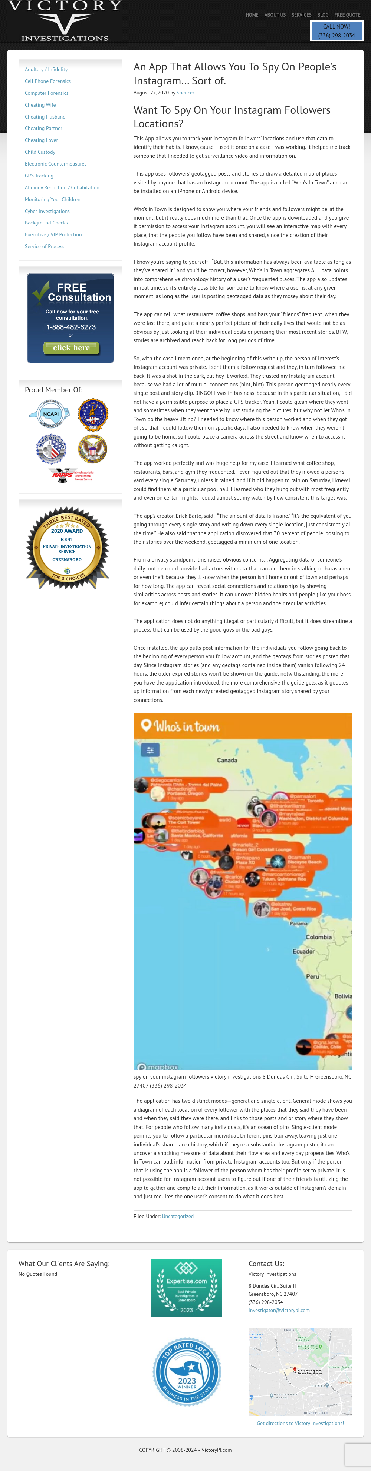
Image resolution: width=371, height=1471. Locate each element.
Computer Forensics (47, 93)
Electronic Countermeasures (55, 163)
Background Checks (46, 222)
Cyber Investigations (47, 211)
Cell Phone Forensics (48, 81)
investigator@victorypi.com (279, 1310)
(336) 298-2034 (336, 35)
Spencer (185, 92)
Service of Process (45, 246)
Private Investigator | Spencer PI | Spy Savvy (72, 21)
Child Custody (40, 152)
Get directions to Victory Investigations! (300, 1423)
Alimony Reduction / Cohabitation (62, 187)
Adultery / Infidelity (46, 69)
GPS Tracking (39, 175)
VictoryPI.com (217, 1450)
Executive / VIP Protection (53, 234)
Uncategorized (178, 1216)
